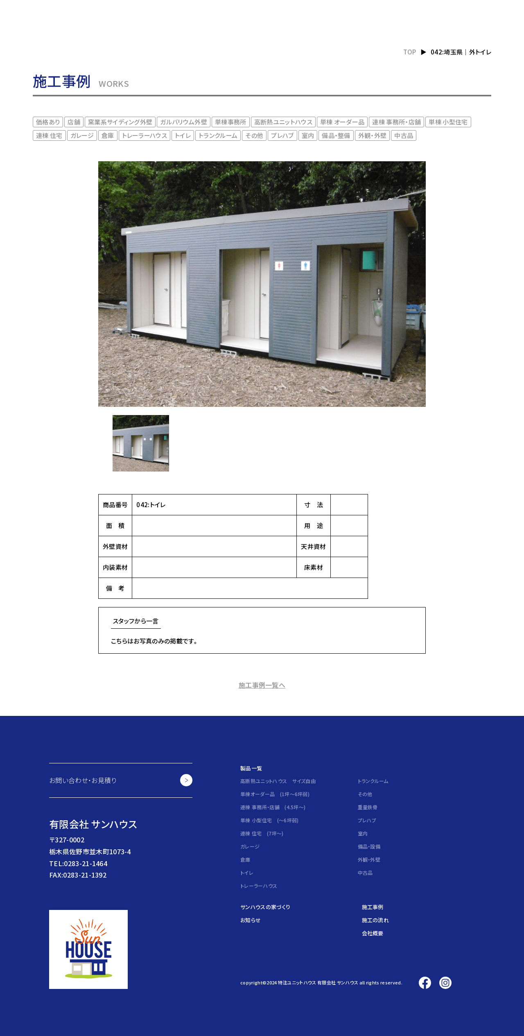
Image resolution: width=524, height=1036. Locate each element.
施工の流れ (375, 920)
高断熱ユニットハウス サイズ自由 (278, 780)
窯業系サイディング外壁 (120, 121)
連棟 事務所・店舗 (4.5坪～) (272, 807)
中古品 (403, 135)
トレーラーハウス (144, 135)
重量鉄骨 (368, 807)
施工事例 (373, 907)
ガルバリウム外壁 (183, 121)
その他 (254, 135)
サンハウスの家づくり (265, 907)
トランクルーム (218, 135)
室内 (308, 135)
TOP (409, 51)
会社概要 (373, 933)
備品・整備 (336, 135)
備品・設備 (369, 846)
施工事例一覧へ (262, 685)
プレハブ (282, 135)
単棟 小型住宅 (448, 121)
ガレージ (82, 135)
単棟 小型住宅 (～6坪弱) (269, 820)
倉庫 (108, 135)
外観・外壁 (372, 135)
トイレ (183, 135)
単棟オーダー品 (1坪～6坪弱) (274, 793)
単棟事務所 (230, 121)
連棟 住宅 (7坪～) (262, 833)
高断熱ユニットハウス (283, 121)
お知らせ (250, 920)
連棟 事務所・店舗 (396, 121)
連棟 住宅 (49, 135)
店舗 (74, 121)
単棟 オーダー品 (342, 121)
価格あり (48, 121)
